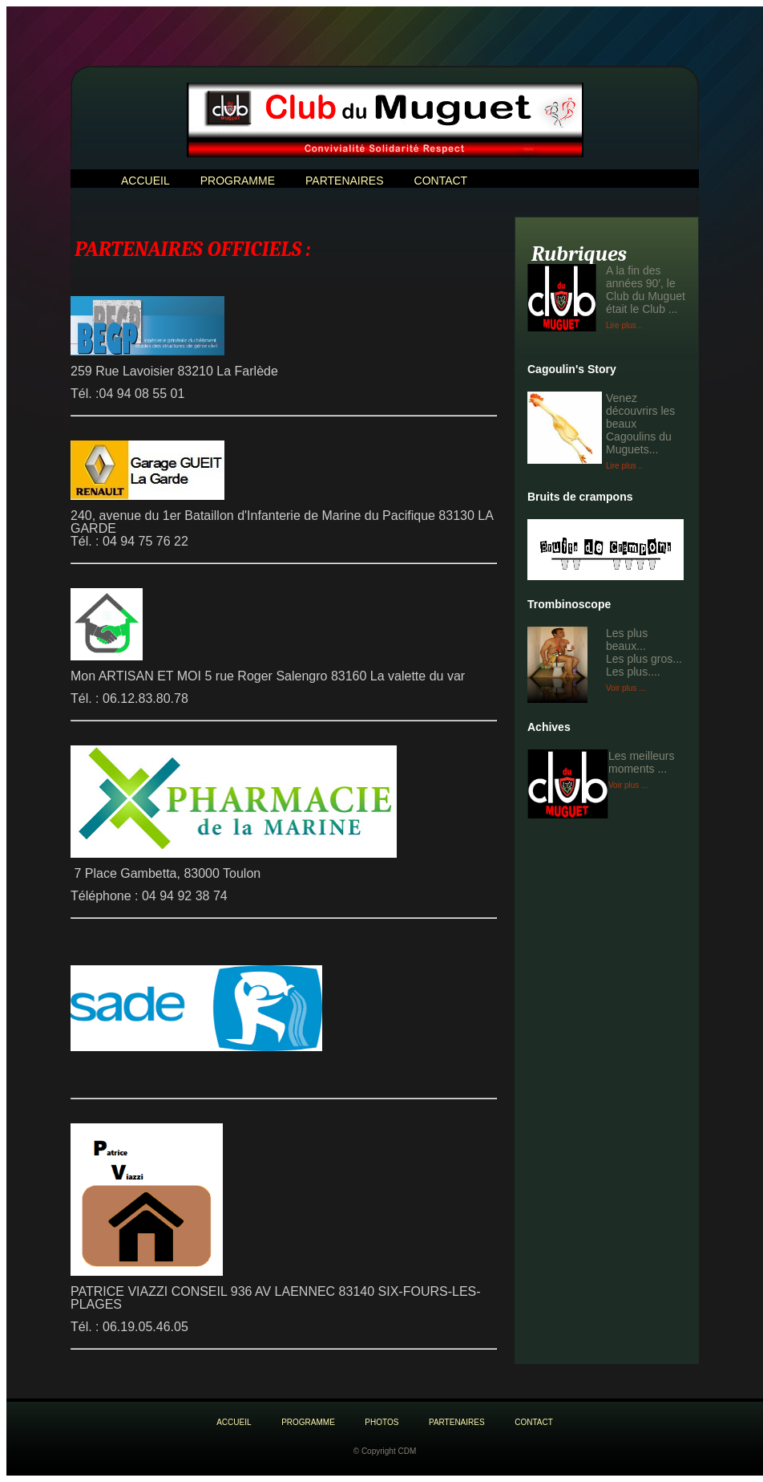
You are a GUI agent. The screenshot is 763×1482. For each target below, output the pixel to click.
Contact (441, 180)
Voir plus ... (625, 688)
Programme (237, 180)
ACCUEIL (145, 180)
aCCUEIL (233, 1422)
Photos (381, 1422)
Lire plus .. (624, 325)
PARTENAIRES (344, 180)
